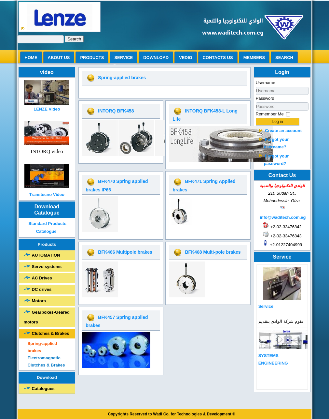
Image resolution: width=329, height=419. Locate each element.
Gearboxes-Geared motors (47, 317)
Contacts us (218, 57)
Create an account (283, 130)
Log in (277, 121)
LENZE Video (47, 109)
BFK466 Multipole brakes (125, 252)
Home (31, 57)
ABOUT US (59, 57)
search (284, 57)
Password (265, 98)
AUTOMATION (46, 255)
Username (265, 82)
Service (123, 57)
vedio (185, 57)
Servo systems (47, 266)
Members (254, 57)
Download (156, 57)
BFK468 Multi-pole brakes (212, 252)
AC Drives (42, 278)
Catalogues (43, 388)
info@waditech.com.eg (283, 217)
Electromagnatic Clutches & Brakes (46, 361)
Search (74, 39)
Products (92, 57)
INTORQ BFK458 (116, 110)
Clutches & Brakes (50, 333)
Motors (39, 300)
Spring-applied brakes (42, 347)
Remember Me (270, 114)
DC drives (42, 289)
